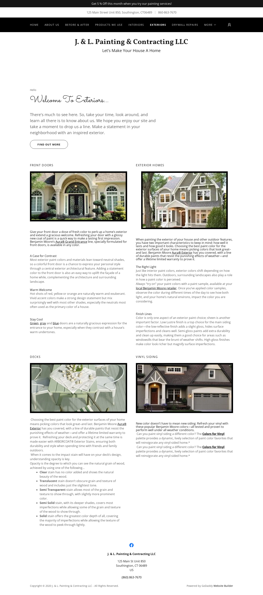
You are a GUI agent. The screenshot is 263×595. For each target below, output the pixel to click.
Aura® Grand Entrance (71, 242)
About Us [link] (52, 24)
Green (34, 323)
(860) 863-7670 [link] (132, 577)
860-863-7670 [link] (167, 12)
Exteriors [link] (158, 24)
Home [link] (34, 24)
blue (56, 323)
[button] (210, 25)
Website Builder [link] (223, 586)
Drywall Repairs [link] (185, 24)
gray (43, 323)
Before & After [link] (77, 24)
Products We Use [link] (109, 24)
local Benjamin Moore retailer (156, 288)
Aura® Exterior (182, 253)
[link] (131, 43)
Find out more (48, 144)
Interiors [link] (136, 24)
